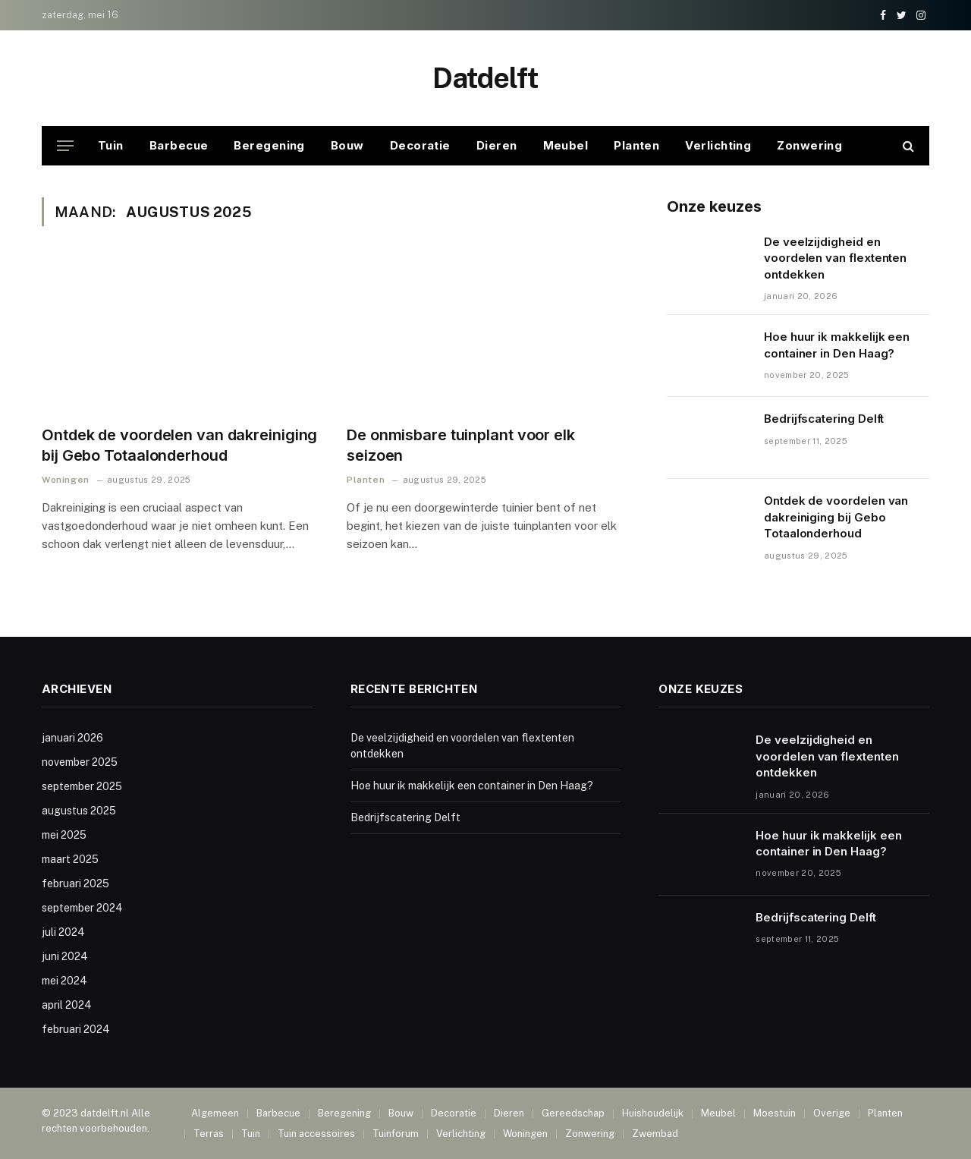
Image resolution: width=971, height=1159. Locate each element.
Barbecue (179, 145)
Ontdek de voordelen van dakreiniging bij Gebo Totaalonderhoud (179, 445)
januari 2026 (72, 738)
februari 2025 (75, 883)
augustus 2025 (79, 811)
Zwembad (655, 1133)
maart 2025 (70, 859)
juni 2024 (65, 956)
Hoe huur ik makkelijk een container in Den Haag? (837, 344)
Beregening (269, 145)
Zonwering (809, 145)
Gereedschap (573, 1113)
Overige (831, 1113)
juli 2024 (63, 932)
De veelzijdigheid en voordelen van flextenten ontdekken (835, 258)
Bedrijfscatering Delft (824, 418)
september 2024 (82, 908)
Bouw (347, 145)
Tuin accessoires (316, 1133)
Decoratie (420, 145)
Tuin (111, 145)
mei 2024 (64, 981)
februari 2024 (76, 1029)
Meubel (566, 145)
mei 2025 (64, 835)
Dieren (496, 145)
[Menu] (65, 146)
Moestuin (774, 1113)
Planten (636, 145)
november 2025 (80, 762)
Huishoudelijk (652, 1113)
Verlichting (718, 145)
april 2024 (67, 1005)
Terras (208, 1133)
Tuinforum (395, 1133)
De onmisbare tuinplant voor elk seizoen (461, 445)
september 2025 (82, 786)
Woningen (66, 479)
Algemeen (215, 1113)
